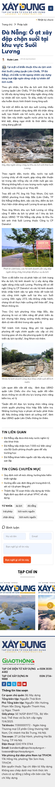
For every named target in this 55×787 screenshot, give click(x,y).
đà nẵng (32, 505)
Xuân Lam (12, 59)
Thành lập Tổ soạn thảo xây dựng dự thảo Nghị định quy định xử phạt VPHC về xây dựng (27, 494)
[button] (50, 605)
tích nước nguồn (26, 511)
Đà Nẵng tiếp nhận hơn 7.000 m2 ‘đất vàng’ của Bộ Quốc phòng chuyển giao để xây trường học (27, 449)
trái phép (7, 511)
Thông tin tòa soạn (15, 690)
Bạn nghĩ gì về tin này (17, 559)
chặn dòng (8, 517)
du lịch (19, 505)
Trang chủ (7, 24)
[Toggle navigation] (50, 8)
